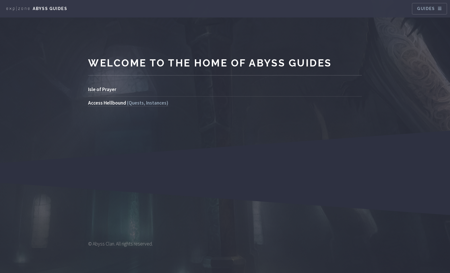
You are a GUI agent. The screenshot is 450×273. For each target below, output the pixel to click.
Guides (426, 8)
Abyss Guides (50, 8)
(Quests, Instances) (128, 103)
